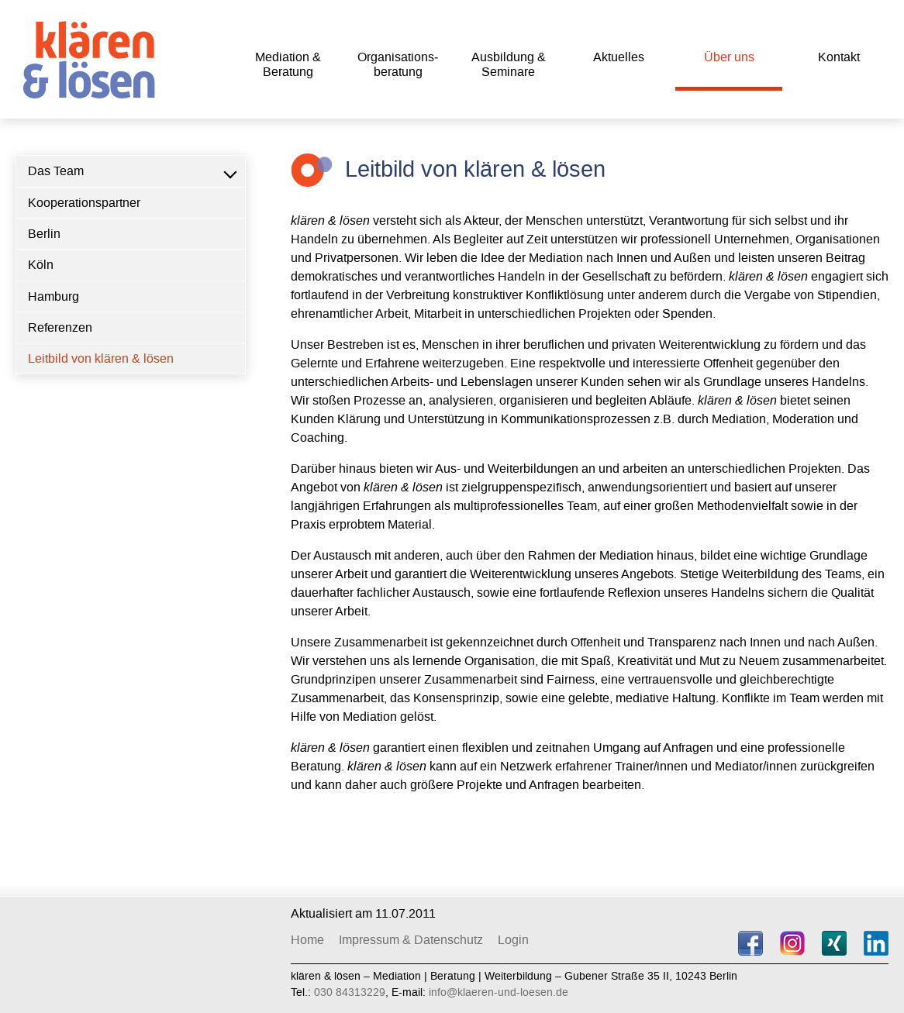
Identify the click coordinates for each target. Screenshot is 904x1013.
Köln (40, 265)
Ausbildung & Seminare (508, 64)
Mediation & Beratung (288, 64)
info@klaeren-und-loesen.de (498, 992)
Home (307, 940)
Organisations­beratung (397, 64)
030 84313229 (349, 992)
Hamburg (53, 296)
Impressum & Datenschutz (411, 940)
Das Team (56, 171)
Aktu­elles (618, 57)
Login (513, 940)
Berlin (44, 234)
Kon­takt (839, 57)
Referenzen (60, 327)
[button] (229, 171)
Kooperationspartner (84, 203)
